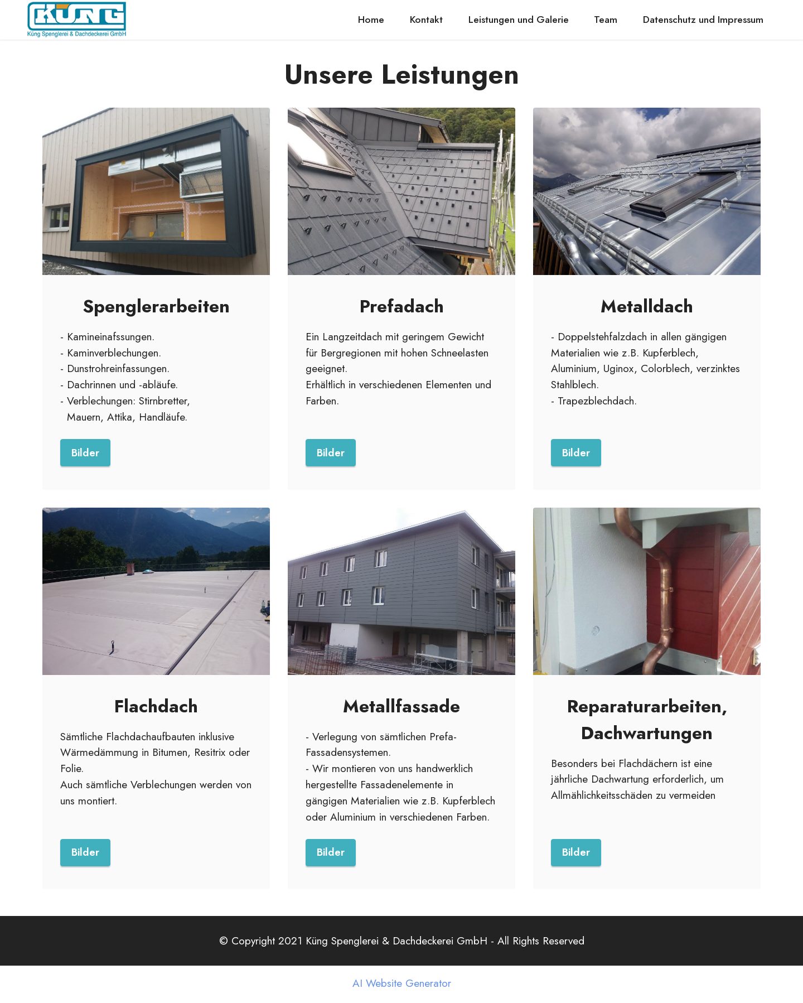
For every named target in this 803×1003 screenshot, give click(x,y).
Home (371, 19)
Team (605, 19)
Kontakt (426, 19)
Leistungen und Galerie (518, 19)
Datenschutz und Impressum (703, 19)
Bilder (85, 453)
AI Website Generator (401, 985)
